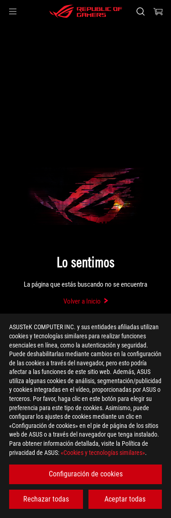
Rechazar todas (46, 499)
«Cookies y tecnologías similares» (103, 452)
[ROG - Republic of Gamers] (85, 11)
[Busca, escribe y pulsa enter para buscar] (140, 11)
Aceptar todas (124, 499)
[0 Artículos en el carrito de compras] (158, 11)
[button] (12, 11)
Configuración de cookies (86, 474)
